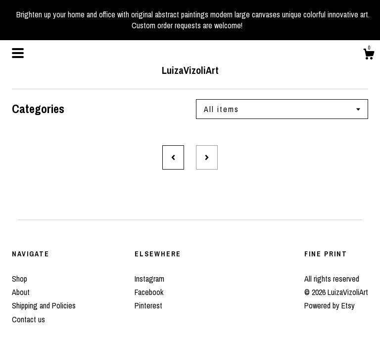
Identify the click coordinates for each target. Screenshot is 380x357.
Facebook (149, 292)
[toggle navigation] (18, 53)
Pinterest (148, 305)
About (21, 292)
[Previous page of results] (173, 157)
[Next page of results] (207, 157)
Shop (19, 278)
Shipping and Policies (44, 305)
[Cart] (368, 55)
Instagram (149, 278)
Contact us (28, 319)
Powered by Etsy (329, 305)
